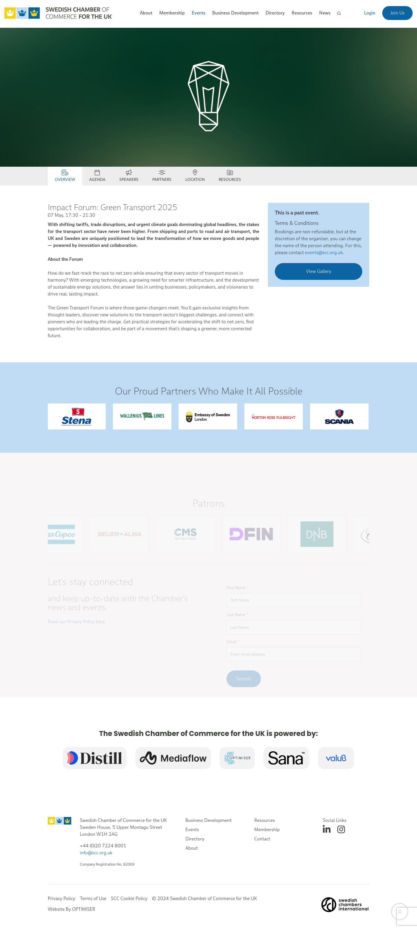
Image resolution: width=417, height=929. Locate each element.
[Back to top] (399, 911)
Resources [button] (302, 13)
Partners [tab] (161, 176)
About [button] (146, 13)
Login (369, 13)
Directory (275, 13)
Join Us (397, 13)
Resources (264, 820)
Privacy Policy (61, 898)
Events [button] (198, 13)
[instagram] (341, 829)
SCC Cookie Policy (129, 898)
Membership (267, 830)
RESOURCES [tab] (230, 176)
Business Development (208, 820)
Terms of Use (93, 898)
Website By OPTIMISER (71, 909)
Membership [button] (172, 13)
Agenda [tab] (97, 176)
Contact (262, 839)
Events (192, 830)
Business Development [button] (235, 13)
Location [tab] (195, 176)
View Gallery (318, 271)
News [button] (324, 13)
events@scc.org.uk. (324, 252)
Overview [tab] (65, 176)
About (191, 848)
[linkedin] (326, 829)
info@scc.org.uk (96, 853)
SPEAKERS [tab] (128, 176)
